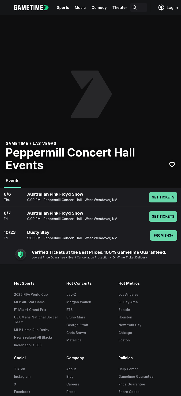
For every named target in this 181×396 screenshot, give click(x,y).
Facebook (22, 392)
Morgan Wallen (78, 302)
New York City (129, 325)
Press (70, 392)
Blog (70, 376)
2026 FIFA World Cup (31, 294)
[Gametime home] (34, 7)
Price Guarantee (131, 384)
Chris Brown (76, 333)
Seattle (124, 310)
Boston (124, 340)
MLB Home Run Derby (31, 330)
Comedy (99, 7)
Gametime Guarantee (136, 376)
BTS (69, 310)
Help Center (128, 369)
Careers (72, 384)
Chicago (125, 333)
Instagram (22, 376)
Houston (125, 317)
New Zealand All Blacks (33, 337)
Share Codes (129, 392)
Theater (119, 7)
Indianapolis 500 (27, 345)
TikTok (19, 369)
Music (80, 7)
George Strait (77, 325)
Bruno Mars (75, 317)
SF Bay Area (128, 302)
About (71, 369)
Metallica (74, 340)
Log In (168, 7)
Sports (63, 7)
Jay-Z (71, 294)
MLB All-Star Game (29, 302)
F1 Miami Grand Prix (30, 310)
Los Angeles (128, 294)
